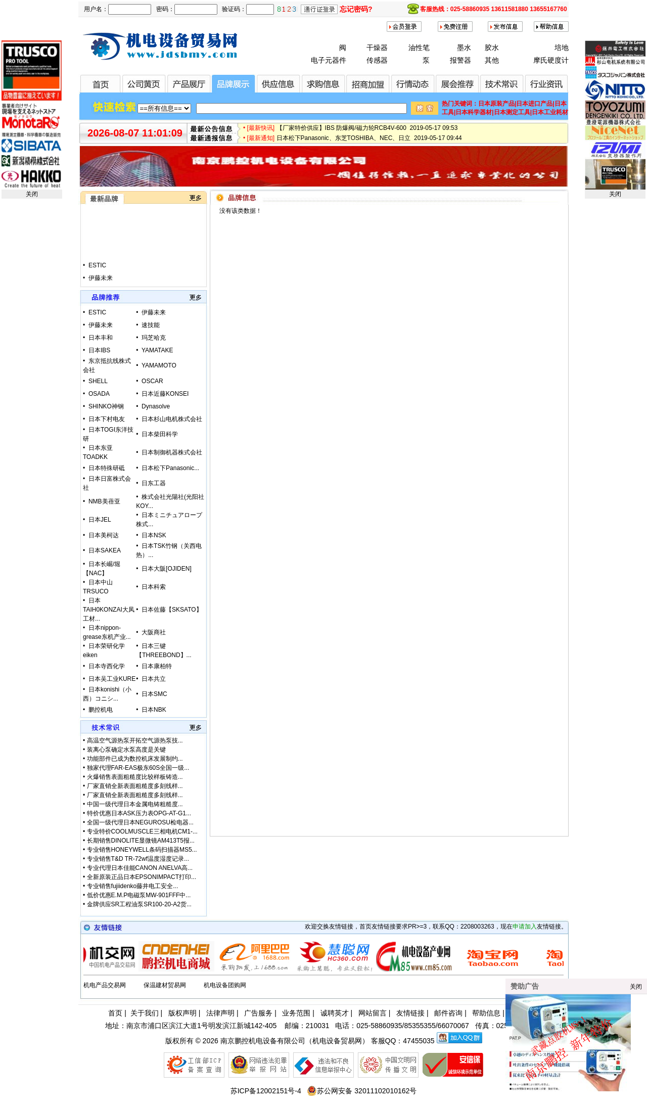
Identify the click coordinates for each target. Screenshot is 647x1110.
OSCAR (152, 381)
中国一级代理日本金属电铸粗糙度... (135, 804)
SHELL (98, 381)
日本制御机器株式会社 (172, 452)
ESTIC (97, 273)
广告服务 (258, 1013)
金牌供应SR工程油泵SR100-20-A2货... (139, 904)
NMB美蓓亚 (104, 501)
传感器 (377, 60)
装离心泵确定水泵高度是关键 (126, 749)
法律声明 (220, 1013)
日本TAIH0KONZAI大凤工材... (108, 609)
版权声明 (182, 1013)
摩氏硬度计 (551, 60)
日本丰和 (100, 337)
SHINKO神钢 (106, 406)
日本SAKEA (104, 550)
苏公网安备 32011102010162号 (362, 1091)
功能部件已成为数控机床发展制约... (135, 758)
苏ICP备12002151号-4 (265, 1091)
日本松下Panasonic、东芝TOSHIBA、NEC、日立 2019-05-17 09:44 (369, 142)
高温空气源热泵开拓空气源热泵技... (135, 740)
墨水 (464, 47)
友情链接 (410, 1013)
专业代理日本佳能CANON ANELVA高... (140, 867)
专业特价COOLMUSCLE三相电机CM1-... (142, 831)
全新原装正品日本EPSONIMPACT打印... (141, 877)
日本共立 (154, 678)
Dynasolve (156, 406)
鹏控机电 (100, 709)
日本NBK (154, 709)
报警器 (460, 60)
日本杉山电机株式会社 (172, 419)
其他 (492, 60)
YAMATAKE (157, 350)
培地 (561, 47)
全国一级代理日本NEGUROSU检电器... (140, 822)
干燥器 (377, 47)
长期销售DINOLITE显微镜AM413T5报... (141, 840)
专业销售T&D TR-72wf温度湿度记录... (138, 858)
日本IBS (99, 350)
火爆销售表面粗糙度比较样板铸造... (135, 776)
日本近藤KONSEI (165, 393)
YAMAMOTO (159, 365)
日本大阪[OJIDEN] (167, 568)
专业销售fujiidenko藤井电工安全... (132, 886)
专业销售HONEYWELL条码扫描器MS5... (142, 849)
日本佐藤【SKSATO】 (172, 609)
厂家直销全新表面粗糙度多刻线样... (135, 786)
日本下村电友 (106, 419)
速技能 (151, 325)
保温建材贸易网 (165, 985)
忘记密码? (356, 9)
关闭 (32, 194)
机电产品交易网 (104, 985)
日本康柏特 (157, 666)
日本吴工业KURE (111, 678)
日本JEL (99, 519)
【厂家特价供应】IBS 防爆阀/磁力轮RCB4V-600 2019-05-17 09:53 (367, 131)
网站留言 (372, 1013)
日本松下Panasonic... (170, 468)
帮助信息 (486, 1013)
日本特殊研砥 (106, 468)
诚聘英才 (334, 1013)
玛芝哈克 (154, 337)
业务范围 (296, 1013)
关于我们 (144, 1013)
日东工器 (154, 483)
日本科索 (154, 586)
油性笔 (419, 47)
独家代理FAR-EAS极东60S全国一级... (138, 767)
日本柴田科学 (160, 434)
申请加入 (525, 926)
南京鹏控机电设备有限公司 (262, 1041)
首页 (115, 1013)
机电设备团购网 (225, 985)
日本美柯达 (103, 535)
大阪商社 (154, 632)
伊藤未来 (154, 312)
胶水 (492, 47)
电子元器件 (328, 60)
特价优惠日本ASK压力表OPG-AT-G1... (139, 813)
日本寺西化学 (106, 666)
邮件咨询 (448, 1013)
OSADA (99, 393)
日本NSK (154, 535)
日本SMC (154, 694)
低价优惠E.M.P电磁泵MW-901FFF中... (139, 895)
